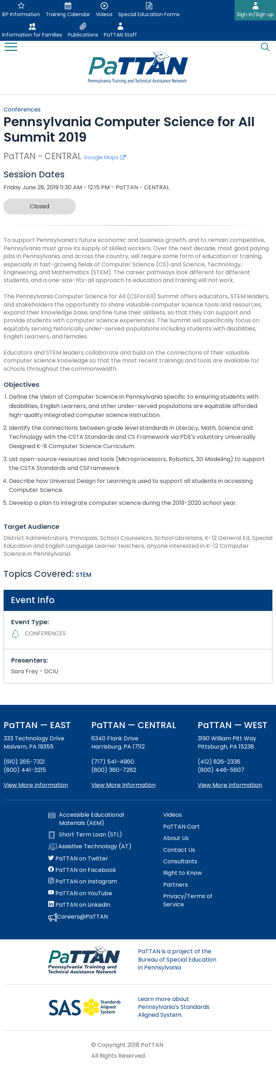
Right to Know (182, 873)
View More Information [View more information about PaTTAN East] (36, 785)
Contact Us (179, 850)
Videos (172, 815)
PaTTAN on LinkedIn (79, 905)
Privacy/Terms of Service (187, 900)
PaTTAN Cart (181, 827)
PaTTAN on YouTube (80, 893)
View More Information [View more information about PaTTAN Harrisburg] (123, 785)
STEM (83, 574)
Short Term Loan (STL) (85, 835)
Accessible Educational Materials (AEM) (86, 819)
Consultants (180, 862)
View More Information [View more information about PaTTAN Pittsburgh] (230, 785)
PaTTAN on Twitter (78, 859)
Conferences (22, 109)
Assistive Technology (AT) (90, 847)
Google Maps (105, 157)
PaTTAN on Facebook (82, 870)
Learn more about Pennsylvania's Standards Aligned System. (174, 1007)
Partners (175, 885)
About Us (176, 838)
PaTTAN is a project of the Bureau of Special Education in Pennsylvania (177, 959)
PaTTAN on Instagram (82, 882)
